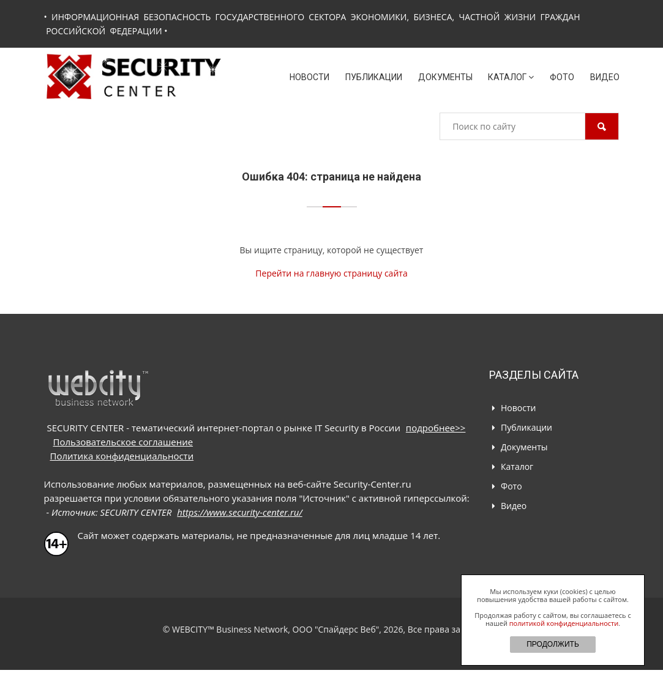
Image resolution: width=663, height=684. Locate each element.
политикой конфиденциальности (563, 623)
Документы (445, 77)
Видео (605, 77)
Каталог (511, 77)
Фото (562, 77)
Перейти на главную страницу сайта (331, 273)
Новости (309, 77)
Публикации (373, 77)
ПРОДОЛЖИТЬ (552, 644)
